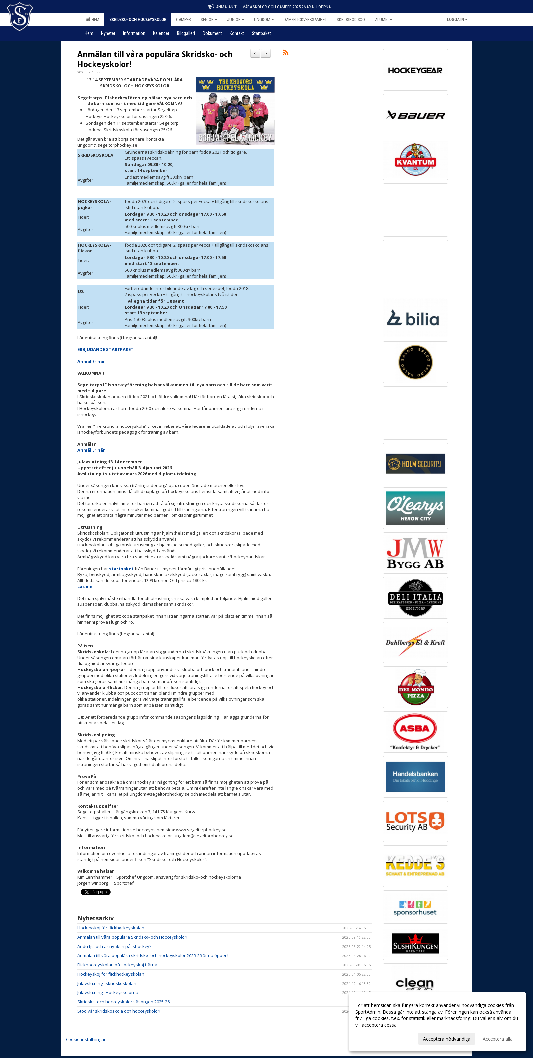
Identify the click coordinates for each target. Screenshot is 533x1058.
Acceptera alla (498, 1039)
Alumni (383, 19)
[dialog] (437, 1021)
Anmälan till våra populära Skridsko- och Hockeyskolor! (155, 59)
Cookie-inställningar (86, 1039)
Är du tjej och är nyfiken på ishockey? (114, 946)
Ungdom (264, 19)
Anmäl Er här (91, 361)
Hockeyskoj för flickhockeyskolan (110, 928)
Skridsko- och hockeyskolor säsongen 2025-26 (123, 1002)
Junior (235, 19)
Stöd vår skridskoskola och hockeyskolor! (118, 1011)
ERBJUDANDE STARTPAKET (105, 349)
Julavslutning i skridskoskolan (106, 983)
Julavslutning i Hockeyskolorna (107, 992)
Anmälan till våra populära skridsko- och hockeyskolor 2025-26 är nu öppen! (152, 955)
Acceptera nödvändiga (446, 1039)
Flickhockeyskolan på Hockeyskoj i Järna (117, 965)
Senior (209, 19)
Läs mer (85, 586)
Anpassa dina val (373, 1038)
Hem (92, 19)
